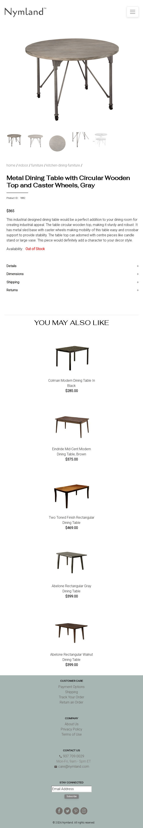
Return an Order (71, 702)
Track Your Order (71, 697)
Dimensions (15, 274)
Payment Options (71, 687)
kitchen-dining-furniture (63, 165)
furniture (37, 165)
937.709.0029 (71, 756)
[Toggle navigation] (133, 11)
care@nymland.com (71, 766)
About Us (72, 724)
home (10, 165)
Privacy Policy (71, 729)
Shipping (12, 282)
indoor (23, 165)
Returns (12, 290)
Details (11, 266)
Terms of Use (71, 734)
